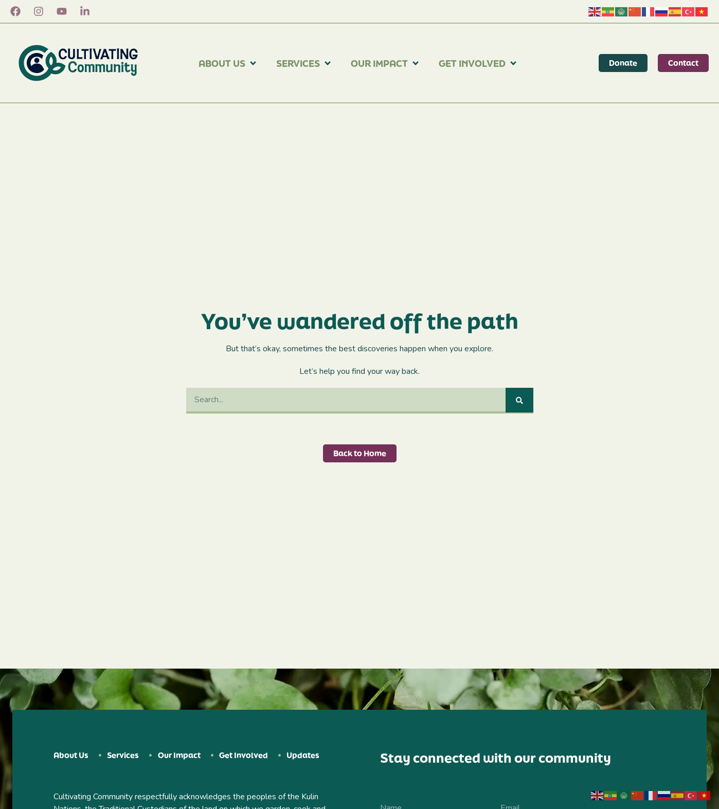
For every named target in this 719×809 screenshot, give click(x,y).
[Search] (519, 400)
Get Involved (478, 63)
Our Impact (385, 63)
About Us (228, 63)
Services (304, 63)
